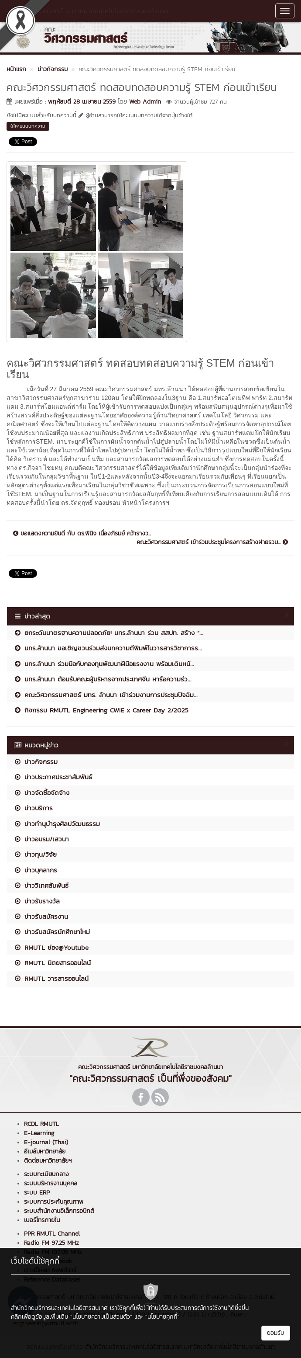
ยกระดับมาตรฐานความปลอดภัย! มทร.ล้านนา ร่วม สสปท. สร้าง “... (108, 633)
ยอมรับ (275, 1332)
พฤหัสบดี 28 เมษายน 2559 (82, 101)
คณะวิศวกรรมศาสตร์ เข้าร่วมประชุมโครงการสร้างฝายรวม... (212, 542)
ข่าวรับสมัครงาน (41, 916)
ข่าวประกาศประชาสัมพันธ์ (53, 777)
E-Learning (39, 1133)
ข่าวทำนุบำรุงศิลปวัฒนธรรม (57, 824)
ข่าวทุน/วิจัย (35, 854)
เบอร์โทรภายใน (42, 1220)
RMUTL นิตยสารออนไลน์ (52, 963)
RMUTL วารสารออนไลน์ (51, 978)
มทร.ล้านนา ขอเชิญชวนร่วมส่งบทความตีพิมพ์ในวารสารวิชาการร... (108, 648)
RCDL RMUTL (41, 1124)
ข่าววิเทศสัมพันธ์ (41, 885)
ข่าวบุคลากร (35, 870)
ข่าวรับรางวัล (37, 901)
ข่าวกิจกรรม (36, 762)
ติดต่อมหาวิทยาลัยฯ (48, 1160)
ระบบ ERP (37, 1192)
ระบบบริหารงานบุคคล (50, 1183)
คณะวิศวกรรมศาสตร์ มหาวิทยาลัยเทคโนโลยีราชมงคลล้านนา (87, 11)
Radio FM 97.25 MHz (51, 1242)
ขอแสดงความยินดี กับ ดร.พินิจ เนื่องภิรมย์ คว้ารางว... (82, 533)
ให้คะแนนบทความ (27, 125)
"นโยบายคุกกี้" (162, 1316)
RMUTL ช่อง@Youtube (51, 947)
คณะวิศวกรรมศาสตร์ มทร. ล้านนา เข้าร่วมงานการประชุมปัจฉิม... (106, 695)
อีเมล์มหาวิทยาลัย (44, 1151)
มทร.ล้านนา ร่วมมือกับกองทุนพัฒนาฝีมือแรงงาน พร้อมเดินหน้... (104, 664)
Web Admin (145, 101)
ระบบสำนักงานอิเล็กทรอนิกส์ (59, 1211)
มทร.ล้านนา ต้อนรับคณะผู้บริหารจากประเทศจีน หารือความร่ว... (103, 679)
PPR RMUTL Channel (52, 1233)
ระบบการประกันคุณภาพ (53, 1201)
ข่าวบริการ (33, 808)
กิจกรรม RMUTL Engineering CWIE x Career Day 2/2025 (101, 710)
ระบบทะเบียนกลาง (46, 1174)
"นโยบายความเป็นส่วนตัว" (101, 1316)
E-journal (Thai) (46, 1142)
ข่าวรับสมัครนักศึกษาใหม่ (52, 932)
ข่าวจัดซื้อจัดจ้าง (41, 793)
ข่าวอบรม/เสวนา (41, 839)
